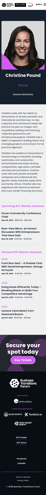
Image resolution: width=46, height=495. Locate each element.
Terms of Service (23, 477)
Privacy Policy (23, 480)
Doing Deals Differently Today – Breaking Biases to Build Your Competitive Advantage (21, 290)
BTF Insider (21, 438)
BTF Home (21, 443)
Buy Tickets (23, 360)
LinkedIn (22, 464)
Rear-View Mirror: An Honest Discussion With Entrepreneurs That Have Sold (20, 232)
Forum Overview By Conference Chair (21, 215)
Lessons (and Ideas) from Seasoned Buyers (17, 312)
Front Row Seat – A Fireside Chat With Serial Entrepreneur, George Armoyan (22, 266)
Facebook (21, 459)
